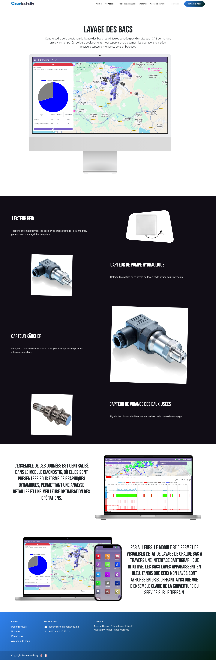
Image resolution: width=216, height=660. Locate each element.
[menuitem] (99, 4)
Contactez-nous (194, 4)
